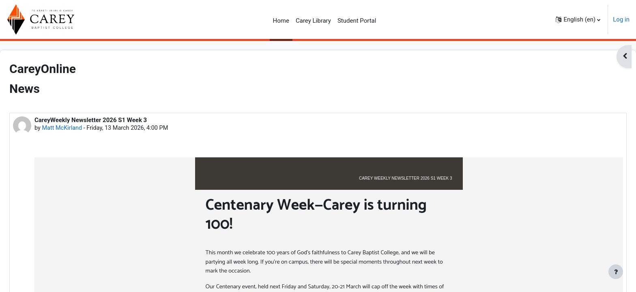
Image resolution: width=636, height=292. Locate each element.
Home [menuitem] (281, 20)
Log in (621, 19)
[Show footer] (615, 271)
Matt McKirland (82, 128)
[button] (578, 19)
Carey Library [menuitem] (313, 20)
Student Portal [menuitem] (356, 20)
